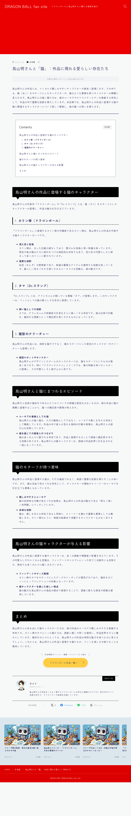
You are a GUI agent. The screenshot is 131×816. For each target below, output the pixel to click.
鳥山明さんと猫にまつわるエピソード (39, 153)
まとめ (22, 170)
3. (33, 147)
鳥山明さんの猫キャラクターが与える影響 (41, 164)
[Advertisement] (65, 34)
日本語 (31, 62)
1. (37, 139)
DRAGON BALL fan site (26, 6)
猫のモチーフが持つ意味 (32, 159)
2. (33, 143)
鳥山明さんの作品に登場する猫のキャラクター (43, 135)
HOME (7, 769)
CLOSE (107, 127)
